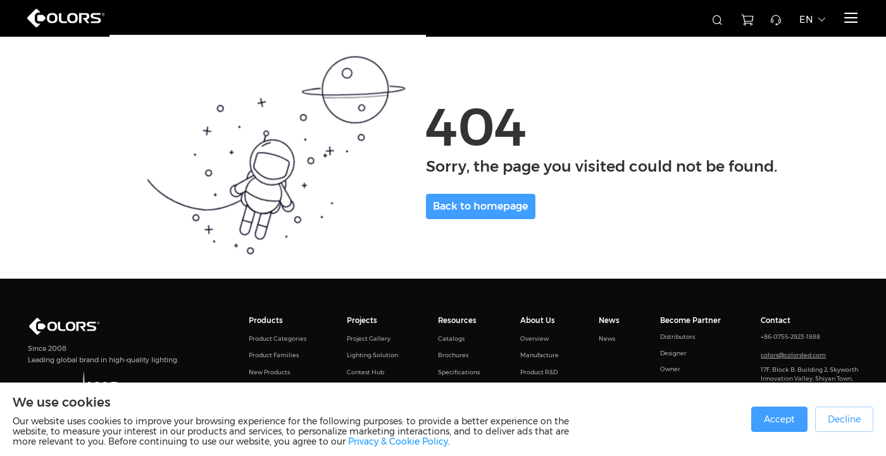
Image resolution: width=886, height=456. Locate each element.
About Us (537, 320)
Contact (775, 320)
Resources (457, 320)
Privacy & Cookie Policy (398, 441)
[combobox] (638, 19)
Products (266, 320)
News (609, 320)
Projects (362, 320)
